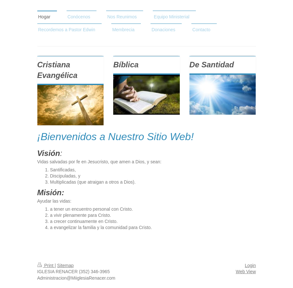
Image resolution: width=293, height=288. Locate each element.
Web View (246, 271)
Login (250, 265)
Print (46, 265)
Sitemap (65, 265)
